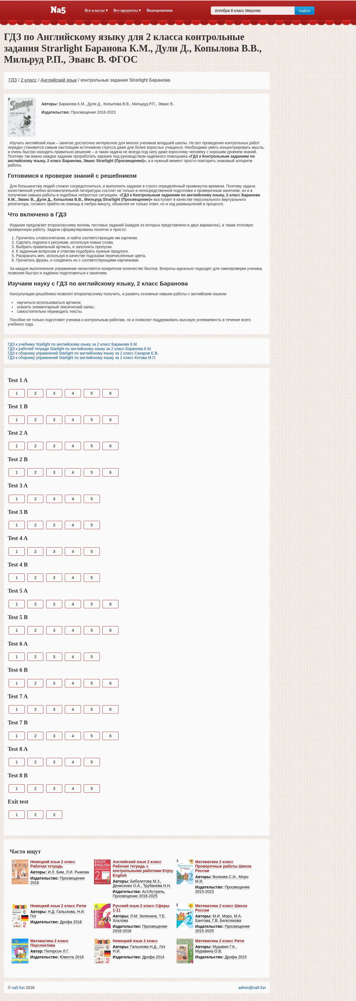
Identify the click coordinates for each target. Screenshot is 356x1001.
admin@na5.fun (252, 987)
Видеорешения (159, 10)
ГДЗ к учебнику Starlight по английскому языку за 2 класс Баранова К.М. (73, 344)
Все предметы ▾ (127, 10)
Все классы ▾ (96, 10)
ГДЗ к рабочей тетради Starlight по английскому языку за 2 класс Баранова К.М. (80, 348)
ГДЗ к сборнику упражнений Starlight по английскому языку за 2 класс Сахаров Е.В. (83, 353)
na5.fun (18, 987)
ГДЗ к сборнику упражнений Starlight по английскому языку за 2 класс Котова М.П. (82, 357)
